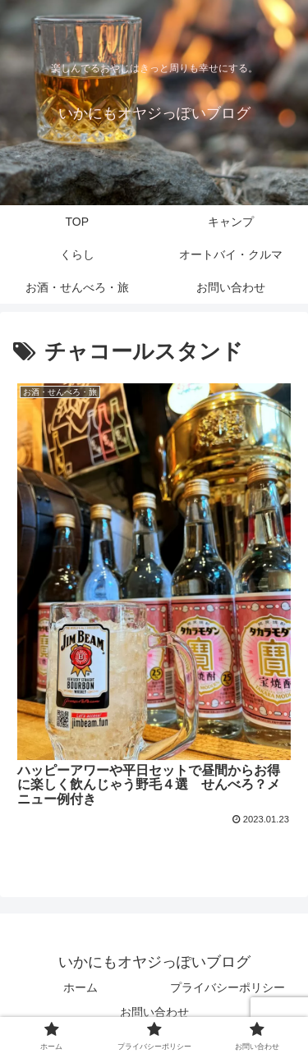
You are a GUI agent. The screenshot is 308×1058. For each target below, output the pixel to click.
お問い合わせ (154, 1012)
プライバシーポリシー (227, 987)
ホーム (80, 987)
